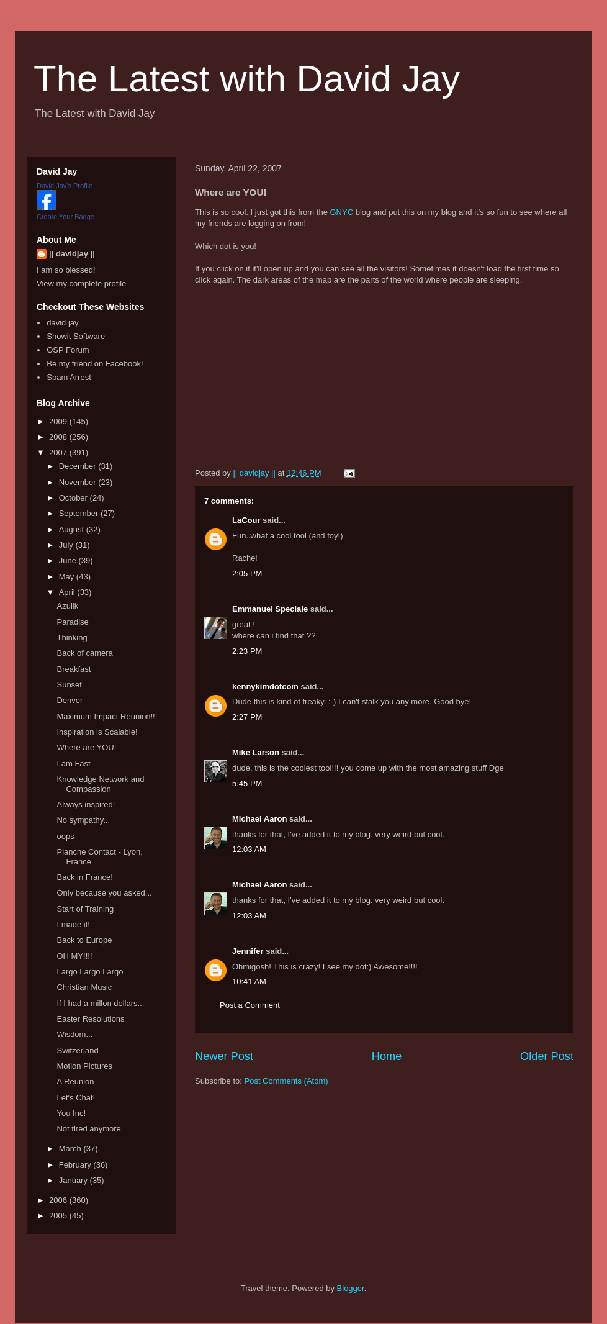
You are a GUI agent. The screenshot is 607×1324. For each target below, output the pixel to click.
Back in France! (84, 877)
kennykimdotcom (265, 686)
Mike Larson (255, 752)
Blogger (350, 1288)
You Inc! (71, 1113)
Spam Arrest (69, 377)
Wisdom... (74, 1034)
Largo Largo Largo (89, 971)
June (69, 560)
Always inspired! (85, 804)
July (67, 545)
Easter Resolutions (90, 1018)
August (72, 529)
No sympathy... (83, 820)
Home (387, 1056)
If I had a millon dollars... (100, 1003)
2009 (59, 421)
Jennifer (248, 951)
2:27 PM (247, 717)
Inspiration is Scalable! (96, 732)
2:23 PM (247, 651)
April (68, 592)
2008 (59, 437)
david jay (62, 322)
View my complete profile (81, 283)
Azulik (67, 605)
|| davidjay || (72, 253)
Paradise (72, 622)
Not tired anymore (88, 1128)
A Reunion (75, 1081)
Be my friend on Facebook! (95, 363)
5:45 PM (247, 783)
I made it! (72, 924)
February (76, 1164)
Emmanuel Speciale (270, 609)
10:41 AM (249, 981)
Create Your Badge (65, 216)
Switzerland (77, 1050)
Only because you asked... (103, 892)
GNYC (341, 212)
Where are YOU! (86, 747)
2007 (59, 452)
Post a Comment (250, 1005)
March (71, 1148)
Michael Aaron (259, 818)
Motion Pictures (84, 1066)
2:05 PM (247, 573)
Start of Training (85, 909)
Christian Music (84, 987)
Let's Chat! (75, 1097)
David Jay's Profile (64, 185)
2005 (59, 1215)
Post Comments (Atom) (286, 1081)
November (79, 482)
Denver (69, 700)
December (79, 466)
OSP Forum (68, 350)
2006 (59, 1200)
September (80, 513)
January (74, 1180)
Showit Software (76, 336)
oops (65, 836)
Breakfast (73, 669)
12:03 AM (249, 849)
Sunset (68, 684)
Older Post (546, 1056)
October (74, 497)
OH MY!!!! (74, 956)
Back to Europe (84, 940)
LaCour (246, 520)
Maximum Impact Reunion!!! (106, 716)
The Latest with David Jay (247, 78)
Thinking (71, 637)
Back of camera (84, 653)
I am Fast (73, 763)
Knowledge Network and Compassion (100, 784)
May (67, 576)
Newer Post (224, 1056)
